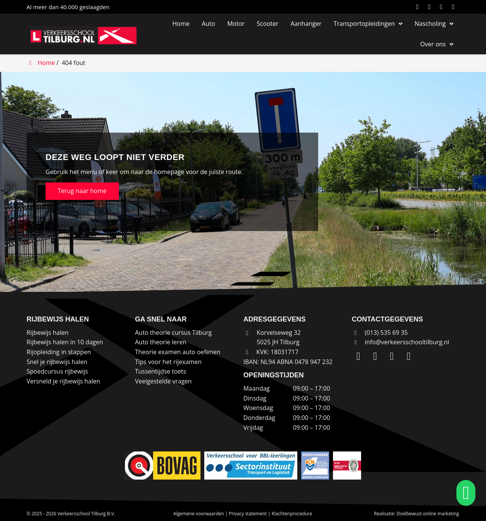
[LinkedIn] (419, 7)
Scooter (267, 23)
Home (180, 23)
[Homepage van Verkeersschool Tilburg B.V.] (87, 35)
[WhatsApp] (454, 7)
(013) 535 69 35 (380, 332)
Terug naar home (82, 191)
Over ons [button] (433, 44)
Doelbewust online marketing (428, 513)
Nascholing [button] (430, 23)
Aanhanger (306, 23)
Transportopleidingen (364, 23)
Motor (236, 23)
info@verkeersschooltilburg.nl (407, 342)
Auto (208, 23)
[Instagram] (431, 7)
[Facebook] (443, 7)
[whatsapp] (463, 493)
